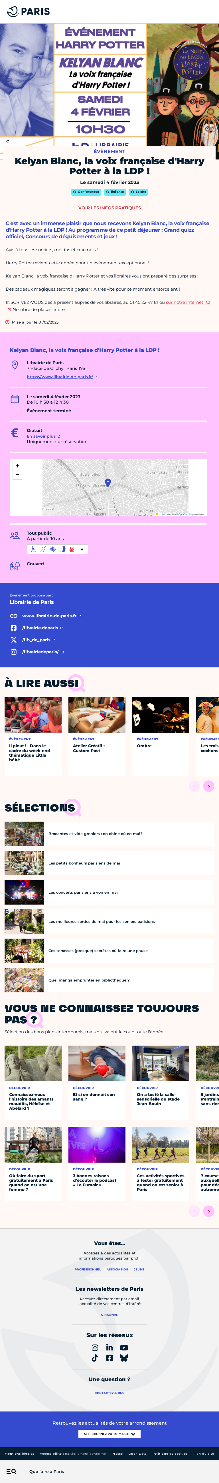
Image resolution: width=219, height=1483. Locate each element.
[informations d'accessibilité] (57, 549)
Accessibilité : (73, 1454)
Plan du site (203, 1454)
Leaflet (160, 514)
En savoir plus (41, 436)
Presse (117, 1454)
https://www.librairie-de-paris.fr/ (60, 376)
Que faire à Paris (46, 1471)
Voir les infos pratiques (109, 208)
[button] (108, 482)
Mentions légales (19, 1454)
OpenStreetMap (186, 514)
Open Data (138, 1454)
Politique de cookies (170, 1454)
